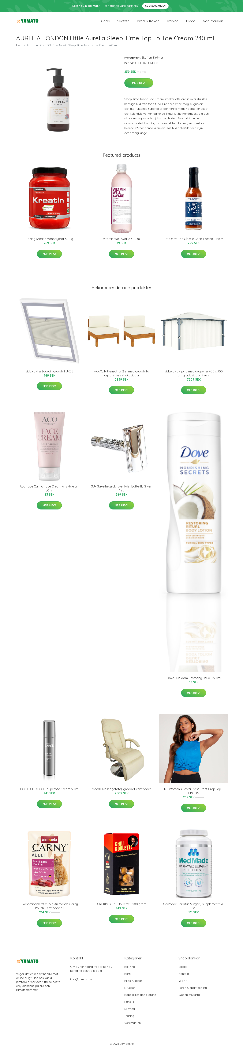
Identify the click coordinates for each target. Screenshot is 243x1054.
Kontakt (183, 977)
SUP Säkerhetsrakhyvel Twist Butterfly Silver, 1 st (121, 492)
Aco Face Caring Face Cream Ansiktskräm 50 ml (49, 492)
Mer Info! (138, 86)
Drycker (129, 991)
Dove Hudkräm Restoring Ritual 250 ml (194, 682)
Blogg (190, 23)
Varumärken (213, 23)
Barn (127, 977)
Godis (105, 23)
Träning (172, 23)
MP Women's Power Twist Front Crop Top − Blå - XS (193, 795)
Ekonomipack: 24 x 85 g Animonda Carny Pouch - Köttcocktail (49, 910)
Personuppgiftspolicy (192, 991)
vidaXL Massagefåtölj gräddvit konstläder (121, 793)
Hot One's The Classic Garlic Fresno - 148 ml (193, 242)
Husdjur (129, 1005)
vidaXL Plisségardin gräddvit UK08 (49, 375)
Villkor (182, 984)
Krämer (158, 61)
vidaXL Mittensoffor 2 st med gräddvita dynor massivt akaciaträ (121, 377)
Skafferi (123, 23)
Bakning (129, 970)
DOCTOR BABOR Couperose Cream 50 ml (49, 793)
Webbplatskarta (189, 998)
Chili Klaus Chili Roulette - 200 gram (121, 908)
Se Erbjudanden (155, 5)
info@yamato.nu (81, 983)
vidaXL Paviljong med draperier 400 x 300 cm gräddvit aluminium (194, 377)
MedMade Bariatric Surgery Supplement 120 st (193, 910)
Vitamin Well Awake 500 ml (121, 242)
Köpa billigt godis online (140, 998)
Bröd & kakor (148, 23)
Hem (19, 49)
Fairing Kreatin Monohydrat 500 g (49, 242)
